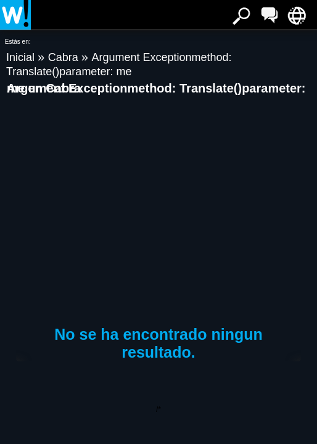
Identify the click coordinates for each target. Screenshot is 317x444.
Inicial (22, 57)
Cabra (64, 57)
